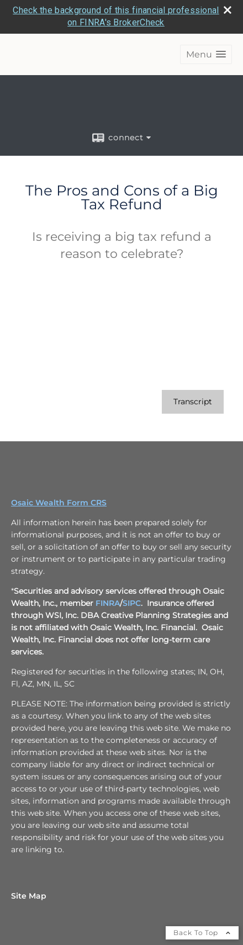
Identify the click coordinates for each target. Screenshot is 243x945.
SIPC (132, 603)
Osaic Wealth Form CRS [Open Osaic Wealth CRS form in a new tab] (59, 503)
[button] (206, 54)
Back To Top (202, 932)
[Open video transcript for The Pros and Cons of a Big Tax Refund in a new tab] (193, 402)
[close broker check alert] (227, 10)
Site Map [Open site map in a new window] (28, 896)
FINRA (108, 603)
